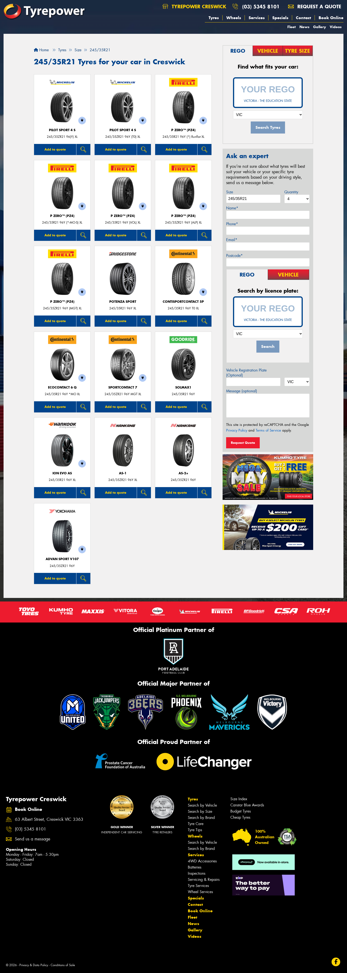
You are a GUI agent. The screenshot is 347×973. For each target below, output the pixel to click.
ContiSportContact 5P (183, 302)
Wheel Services (200, 891)
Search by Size (200, 811)
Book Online (331, 17)
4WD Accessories (202, 861)
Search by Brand (201, 817)
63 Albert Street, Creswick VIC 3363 (49, 819)
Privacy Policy (236, 430)
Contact (303, 17)
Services (257, 17)
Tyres (214, 17)
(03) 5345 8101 (261, 6)
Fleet (291, 27)
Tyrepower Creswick (194, 6)
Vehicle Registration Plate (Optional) (246, 373)
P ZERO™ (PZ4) (183, 130)
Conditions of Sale (63, 965)
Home (41, 50)
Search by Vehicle (202, 805)
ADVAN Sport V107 (62, 559)
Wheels (233, 17)
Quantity (291, 192)
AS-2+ (183, 473)
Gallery (319, 27)
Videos (336, 27)
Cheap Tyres (240, 817)
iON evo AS (62, 473)
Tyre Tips (195, 829)
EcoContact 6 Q (62, 387)
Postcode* (234, 255)
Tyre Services (198, 885)
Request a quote (314, 6)
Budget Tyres (240, 811)
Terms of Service (268, 430)
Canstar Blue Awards (247, 805)
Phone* (232, 223)
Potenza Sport (122, 302)
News (304, 27)
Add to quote (55, 149)
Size (229, 192)
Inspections (196, 873)
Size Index (238, 798)
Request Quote (243, 443)
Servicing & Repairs (204, 879)
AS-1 (123, 473)
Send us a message (32, 839)
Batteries (194, 867)
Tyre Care (195, 823)
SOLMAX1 (183, 387)
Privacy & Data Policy (33, 965)
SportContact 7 (122, 387)
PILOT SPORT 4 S (62, 130)
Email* (231, 239)
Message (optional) (241, 391)
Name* (232, 208)
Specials (280, 17)
